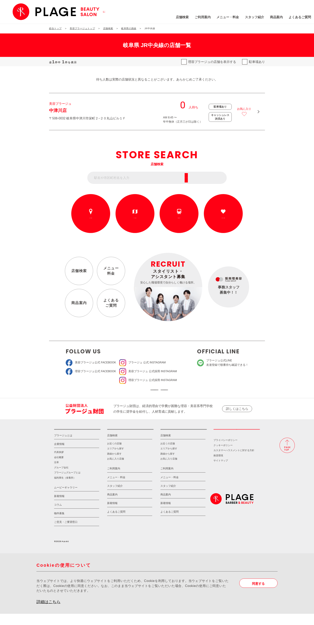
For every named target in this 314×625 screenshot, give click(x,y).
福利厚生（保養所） (65, 489)
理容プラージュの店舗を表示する (212, 62)
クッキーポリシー (223, 456)
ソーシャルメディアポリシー (187, 392)
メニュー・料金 (200, 17)
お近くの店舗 (91, 218)
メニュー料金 (111, 270)
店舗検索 (155, 17)
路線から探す (179, 218)
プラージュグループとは (67, 484)
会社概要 (59, 468)
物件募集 (59, 524)
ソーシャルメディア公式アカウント (127, 392)
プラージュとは (63, 446)
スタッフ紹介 (227, 17)
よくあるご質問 (272, 17)
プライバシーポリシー (225, 451)
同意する (258, 595)
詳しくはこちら (237, 414)
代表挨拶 (59, 463)
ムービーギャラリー (65, 498)
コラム (58, 516)
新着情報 (59, 507)
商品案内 (249, 17)
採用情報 (236, 437)
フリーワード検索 (208, 177)
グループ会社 (61, 478)
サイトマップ (220, 472)
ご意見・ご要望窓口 (65, 533)
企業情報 (59, 455)
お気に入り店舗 (115, 470)
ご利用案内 (175, 17)
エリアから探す (135, 218)
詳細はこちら (48, 613)
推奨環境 (218, 466)
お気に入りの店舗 (223, 218)
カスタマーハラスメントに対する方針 (233, 461)
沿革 (56, 473)
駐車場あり (257, 62)
